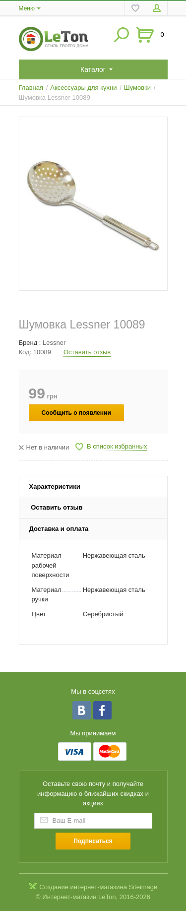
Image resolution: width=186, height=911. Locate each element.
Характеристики (54, 486)
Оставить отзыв (87, 352)
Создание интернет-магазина (83, 887)
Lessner (54, 342)
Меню (27, 8)
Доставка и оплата (59, 528)
